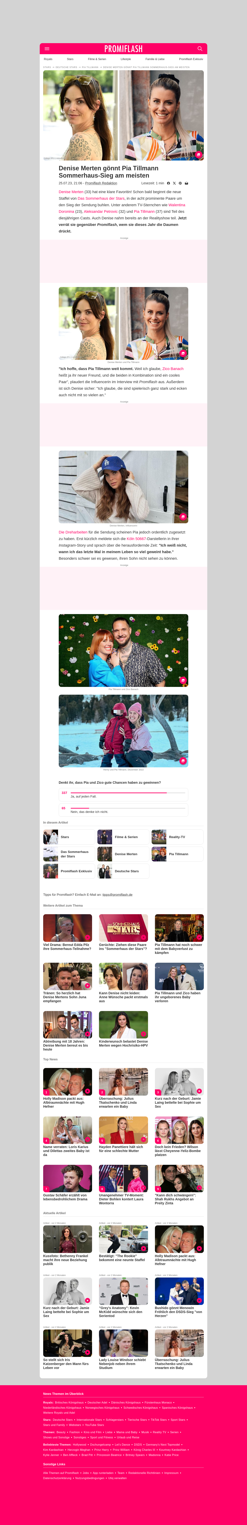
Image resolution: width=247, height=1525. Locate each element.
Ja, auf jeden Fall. (84, 796)
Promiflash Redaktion (101, 183)
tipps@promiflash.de (117, 894)
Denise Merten (71, 192)
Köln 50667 (136, 539)
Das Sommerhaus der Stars (101, 198)
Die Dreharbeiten (73, 532)
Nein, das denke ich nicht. (89, 812)
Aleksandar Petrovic (101, 211)
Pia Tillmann (144, 211)
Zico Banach (172, 369)
